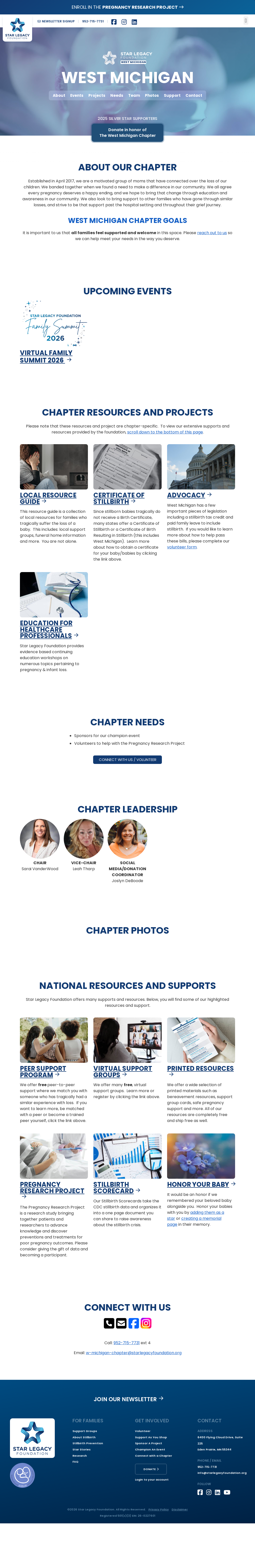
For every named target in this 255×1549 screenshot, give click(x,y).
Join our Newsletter (125, 1399)
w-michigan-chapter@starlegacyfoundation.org (134, 1353)
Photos (152, 95)
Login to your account (152, 1480)
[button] (246, 20)
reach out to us (212, 233)
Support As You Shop (151, 1437)
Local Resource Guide (48, 498)
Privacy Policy (158, 1509)
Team (134, 95)
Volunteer (142, 1431)
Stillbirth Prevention (87, 1443)
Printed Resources (200, 1068)
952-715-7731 (127, 1343)
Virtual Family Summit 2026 (46, 356)
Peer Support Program (43, 1071)
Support (172, 95)
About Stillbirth (84, 1437)
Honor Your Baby (198, 1184)
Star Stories (81, 1449)
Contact (194, 95)
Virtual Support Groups (122, 1071)
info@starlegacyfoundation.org (222, 1473)
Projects (96, 95)
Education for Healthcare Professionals (46, 629)
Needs (116, 95)
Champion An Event (150, 1449)
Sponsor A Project (148, 1443)
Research (79, 1456)
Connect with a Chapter (153, 1456)
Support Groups (84, 1431)
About (59, 95)
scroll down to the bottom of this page (165, 432)
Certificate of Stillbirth (118, 498)
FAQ (75, 1462)
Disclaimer (180, 1509)
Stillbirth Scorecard (113, 1187)
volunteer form (182, 547)
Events (76, 95)
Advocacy (186, 495)
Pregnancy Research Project (52, 1187)
